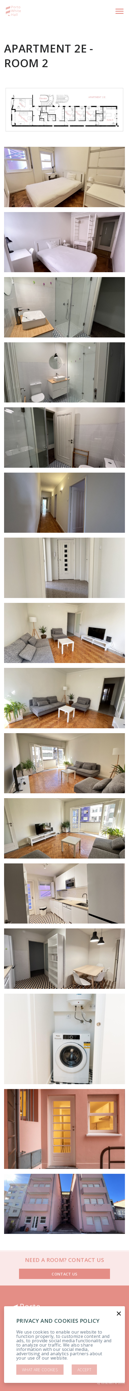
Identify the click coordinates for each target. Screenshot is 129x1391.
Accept (84, 1369)
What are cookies (40, 1369)
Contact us (64, 1266)
